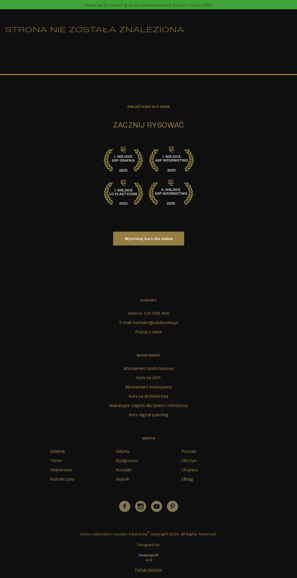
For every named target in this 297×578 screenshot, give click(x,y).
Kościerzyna (62, 478)
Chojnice (189, 469)
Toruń (55, 460)
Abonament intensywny (148, 386)
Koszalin (124, 469)
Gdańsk (57, 451)
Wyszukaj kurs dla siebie (149, 238)
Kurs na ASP (148, 377)
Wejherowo (61, 469)
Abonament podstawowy (148, 368)
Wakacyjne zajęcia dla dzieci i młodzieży (148, 405)
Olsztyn (189, 460)
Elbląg (187, 478)
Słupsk (122, 478)
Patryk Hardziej (148, 569)
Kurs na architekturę (148, 396)
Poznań (188, 451)
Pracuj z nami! (148, 331)
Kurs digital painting (148, 414)
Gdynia (122, 451)
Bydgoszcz (127, 460)
